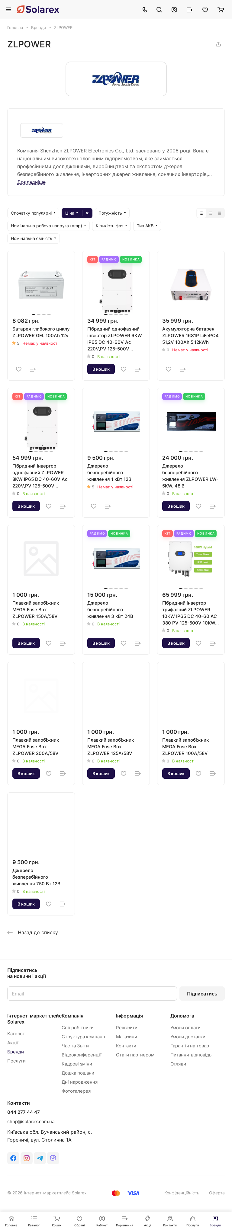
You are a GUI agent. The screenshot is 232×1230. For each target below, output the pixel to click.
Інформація (129, 1016)
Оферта (217, 1192)
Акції (12, 1043)
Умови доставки (187, 1037)
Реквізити (126, 1027)
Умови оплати (185, 1027)
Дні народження (80, 1082)
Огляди (178, 1064)
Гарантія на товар (189, 1046)
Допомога (182, 1016)
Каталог (16, 1034)
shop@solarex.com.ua (30, 1121)
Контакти (126, 1046)
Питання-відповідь (190, 1055)
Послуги (16, 1061)
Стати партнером (135, 1055)
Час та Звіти (75, 1046)
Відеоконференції (82, 1055)
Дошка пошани (78, 1073)
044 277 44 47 (23, 1112)
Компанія (72, 1016)
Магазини (126, 1037)
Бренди (15, 1052)
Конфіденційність (181, 1192)
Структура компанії (83, 1037)
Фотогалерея (76, 1091)
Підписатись (202, 994)
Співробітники (78, 1027)
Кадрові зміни (77, 1064)
